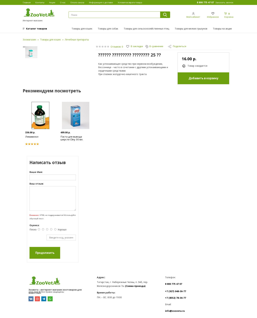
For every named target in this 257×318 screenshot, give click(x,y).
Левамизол (31, 136)
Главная (27, 2)
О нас (63, 2)
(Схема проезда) (135, 286)
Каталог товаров (36, 28)
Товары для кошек (82, 28)
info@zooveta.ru (175, 310)
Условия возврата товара (130, 2)
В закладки (134, 46)
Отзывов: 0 (117, 46)
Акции (52, 2)
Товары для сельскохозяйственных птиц (146, 28)
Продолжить (44, 253)
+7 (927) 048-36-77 (175, 291)
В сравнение (154, 46)
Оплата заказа (77, 2)
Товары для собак (108, 28)
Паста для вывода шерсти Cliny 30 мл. (71, 138)
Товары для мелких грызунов (191, 28)
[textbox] (114, 15)
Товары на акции (222, 28)
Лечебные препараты (77, 39)
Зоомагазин (29, 39)
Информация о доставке (101, 2)
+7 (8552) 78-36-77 (175, 297)
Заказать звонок (224, 2)
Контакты (39, 2)
